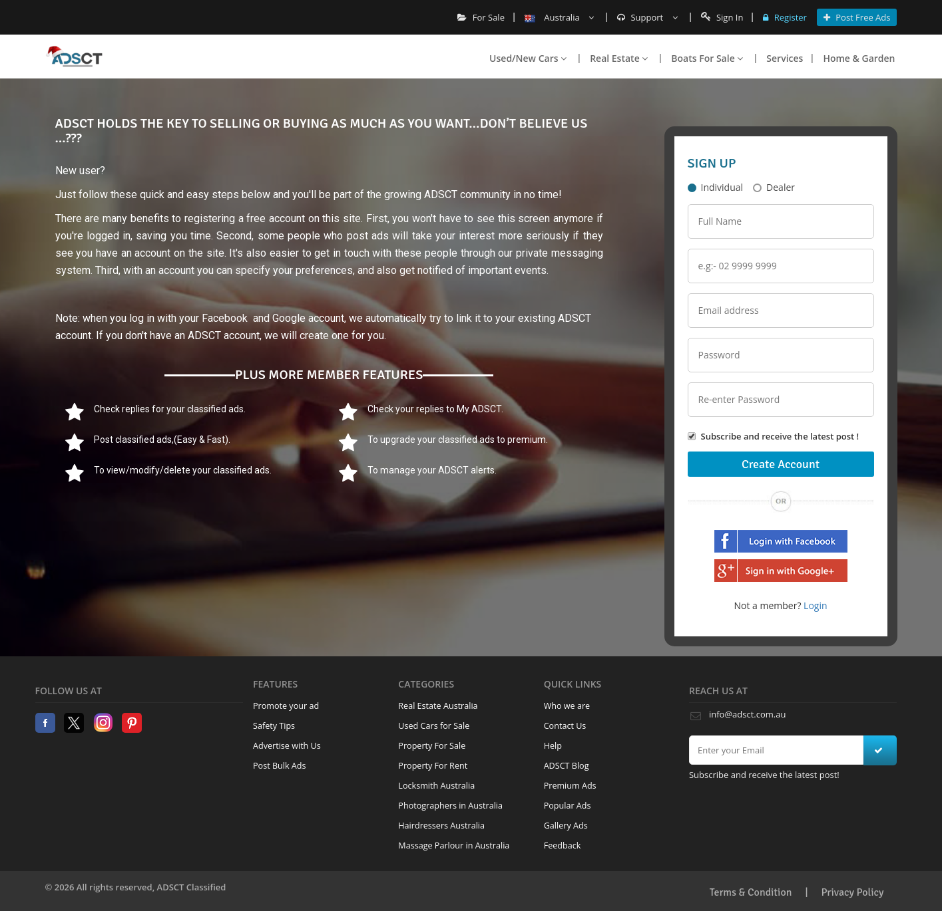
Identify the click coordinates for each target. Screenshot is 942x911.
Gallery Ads (566, 825)
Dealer (774, 187)
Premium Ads (570, 785)
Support (647, 17)
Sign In (722, 17)
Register (784, 17)
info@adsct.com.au (747, 714)
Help (553, 745)
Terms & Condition (751, 892)
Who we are (567, 706)
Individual (716, 187)
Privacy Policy (853, 892)
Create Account (781, 464)
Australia (559, 17)
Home (74, 56)
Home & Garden (859, 58)
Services (784, 58)
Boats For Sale (707, 58)
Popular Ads (567, 805)
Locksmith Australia (436, 785)
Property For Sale (431, 745)
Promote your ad (286, 706)
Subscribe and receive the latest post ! (780, 436)
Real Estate (619, 58)
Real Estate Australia (437, 706)
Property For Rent (432, 765)
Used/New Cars (528, 58)
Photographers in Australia (450, 805)
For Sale (481, 17)
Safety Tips (274, 725)
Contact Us (565, 725)
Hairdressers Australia (441, 825)
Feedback (562, 845)
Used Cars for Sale (433, 725)
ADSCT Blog (566, 765)
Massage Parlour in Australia (453, 845)
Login (815, 605)
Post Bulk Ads (279, 765)
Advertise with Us (287, 745)
